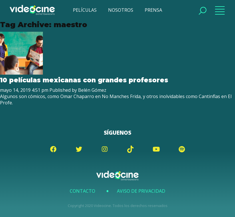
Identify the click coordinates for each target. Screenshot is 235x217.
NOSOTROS (120, 10)
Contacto (82, 191)
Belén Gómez (92, 90)
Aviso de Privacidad (141, 191)
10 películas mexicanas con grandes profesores (84, 80)
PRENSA (153, 10)
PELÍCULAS (85, 10)
